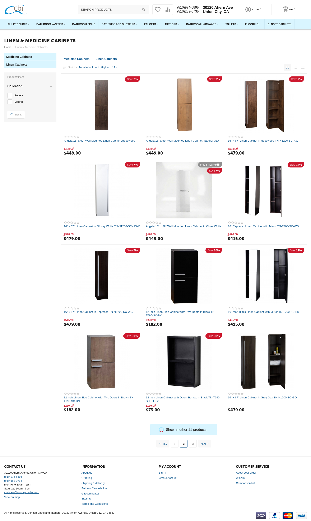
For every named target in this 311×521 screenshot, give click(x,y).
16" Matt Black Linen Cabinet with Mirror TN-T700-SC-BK (265, 312)
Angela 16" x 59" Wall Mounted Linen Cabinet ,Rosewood (101, 140)
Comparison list (245, 483)
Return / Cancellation (94, 488)
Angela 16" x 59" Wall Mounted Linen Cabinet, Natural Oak (181, 142)
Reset (16, 115)
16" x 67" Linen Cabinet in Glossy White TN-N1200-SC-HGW (100, 228)
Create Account (168, 477)
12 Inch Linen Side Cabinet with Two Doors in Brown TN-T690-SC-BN (101, 399)
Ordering (87, 477)
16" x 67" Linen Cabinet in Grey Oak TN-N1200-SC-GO (264, 397)
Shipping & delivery (93, 483)
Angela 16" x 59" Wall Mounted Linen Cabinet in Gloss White (181, 228)
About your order (246, 472)
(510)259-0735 (187, 12)
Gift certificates (90, 493)
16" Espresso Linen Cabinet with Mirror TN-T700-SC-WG (265, 226)
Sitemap (87, 498)
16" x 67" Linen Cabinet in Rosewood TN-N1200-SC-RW (264, 140)
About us (87, 472)
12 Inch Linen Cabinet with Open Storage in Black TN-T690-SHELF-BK (181, 399)
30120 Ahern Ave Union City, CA (219, 9)
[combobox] (112, 9)
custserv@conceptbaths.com (21, 492)
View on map (12, 497)
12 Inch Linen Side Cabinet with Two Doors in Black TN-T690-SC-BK (182, 313)
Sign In (163, 472)
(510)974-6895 (187, 7)
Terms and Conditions (95, 503)
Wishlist (240, 477)
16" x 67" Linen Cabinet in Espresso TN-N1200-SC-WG (100, 312)
